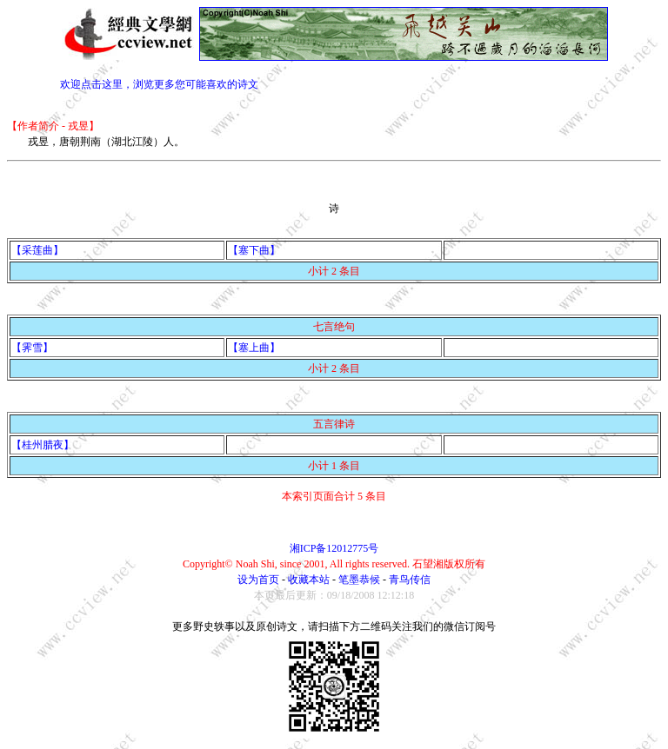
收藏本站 (309, 579)
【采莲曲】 (37, 250)
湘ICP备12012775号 (334, 548)
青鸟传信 (410, 579)
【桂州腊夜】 (42, 445)
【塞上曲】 (254, 347)
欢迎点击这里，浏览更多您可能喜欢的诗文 (159, 84)
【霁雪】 (32, 347)
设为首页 (258, 579)
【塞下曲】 (254, 250)
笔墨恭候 (359, 579)
